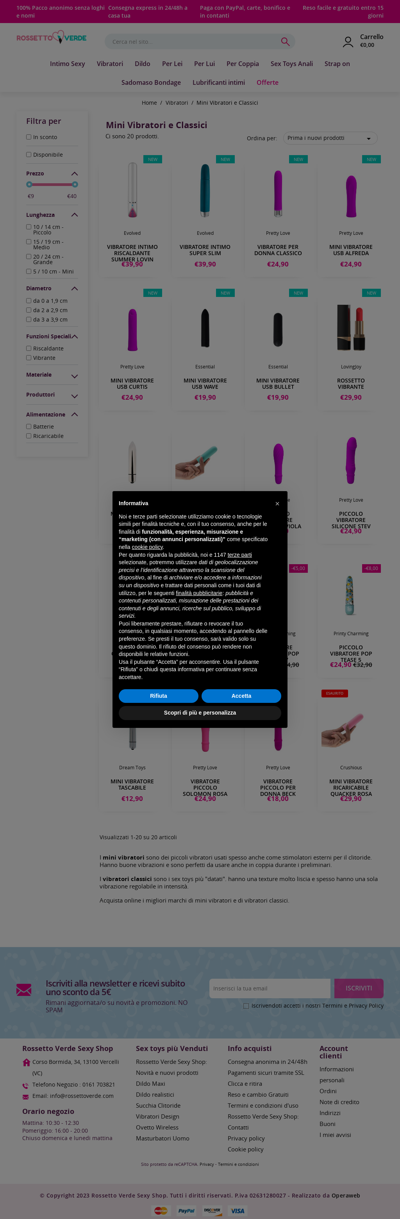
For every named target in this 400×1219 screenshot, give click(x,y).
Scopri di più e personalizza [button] (200, 713)
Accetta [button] (242, 696)
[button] (277, 503)
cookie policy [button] (147, 547)
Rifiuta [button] (158, 696)
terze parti (240, 555)
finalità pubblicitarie (199, 593)
